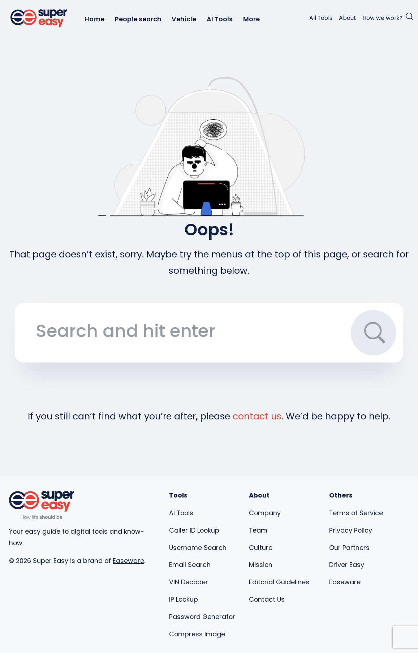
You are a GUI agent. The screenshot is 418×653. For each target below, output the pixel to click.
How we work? (382, 18)
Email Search (190, 564)
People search (138, 19)
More (251, 19)
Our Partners (349, 547)
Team (258, 530)
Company (265, 512)
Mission (260, 564)
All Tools (320, 18)
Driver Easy (346, 564)
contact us (257, 416)
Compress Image (197, 634)
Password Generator (202, 616)
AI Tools (220, 19)
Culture (260, 547)
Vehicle (184, 19)
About (347, 18)
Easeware (128, 560)
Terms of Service (356, 512)
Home (94, 19)
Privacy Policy (350, 530)
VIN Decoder (188, 581)
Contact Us (267, 599)
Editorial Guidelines (279, 581)
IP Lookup (183, 599)
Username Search (198, 547)
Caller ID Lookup (194, 530)
